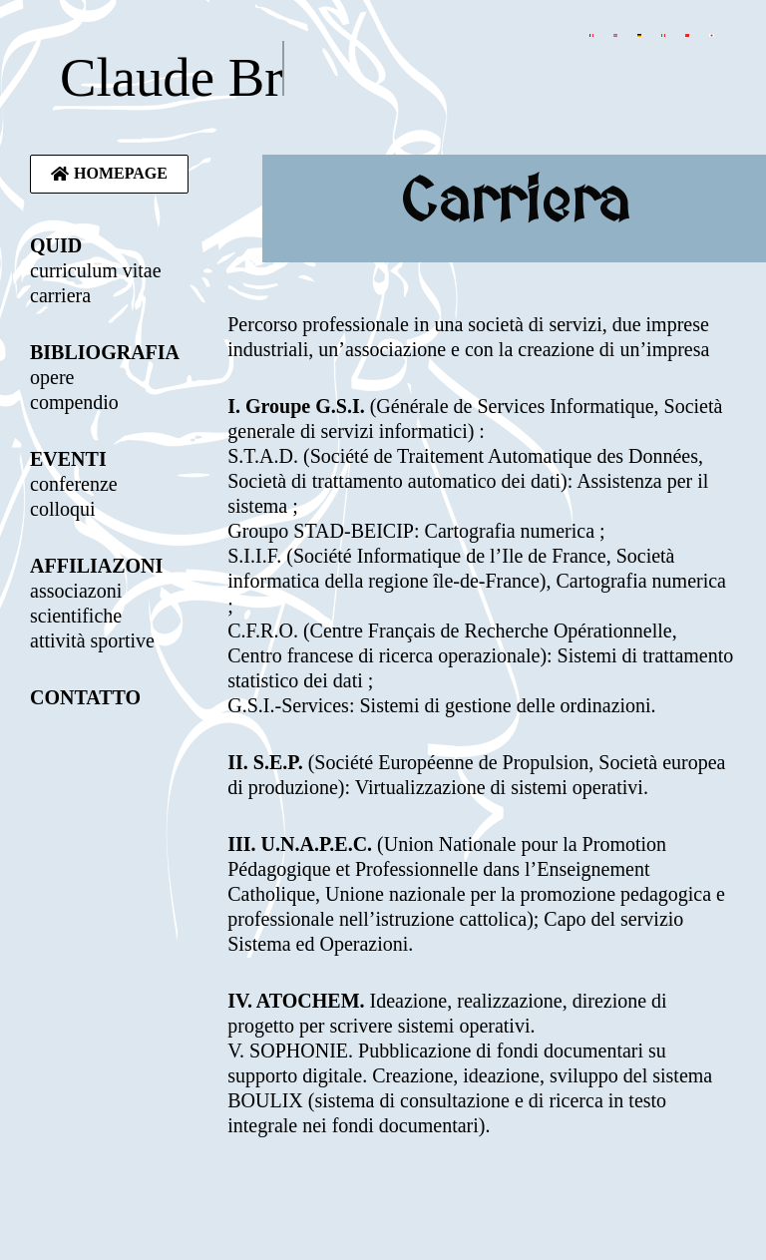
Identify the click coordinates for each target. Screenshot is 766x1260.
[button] (109, 174)
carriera (60, 295)
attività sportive (92, 640)
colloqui (63, 509)
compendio (74, 402)
